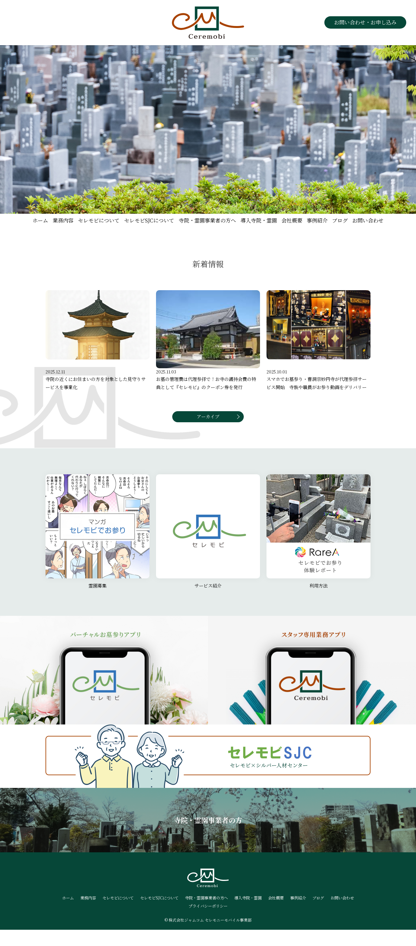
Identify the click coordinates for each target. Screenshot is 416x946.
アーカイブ (208, 429)
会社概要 (291, 220)
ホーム (40, 220)
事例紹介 (317, 220)
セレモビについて (99, 220)
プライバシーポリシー (225, 922)
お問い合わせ (368, 220)
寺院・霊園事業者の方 (208, 835)
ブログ (340, 220)
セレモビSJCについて (149, 220)
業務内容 (63, 220)
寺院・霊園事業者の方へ (207, 220)
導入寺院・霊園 (258, 220)
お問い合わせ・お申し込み (365, 22)
